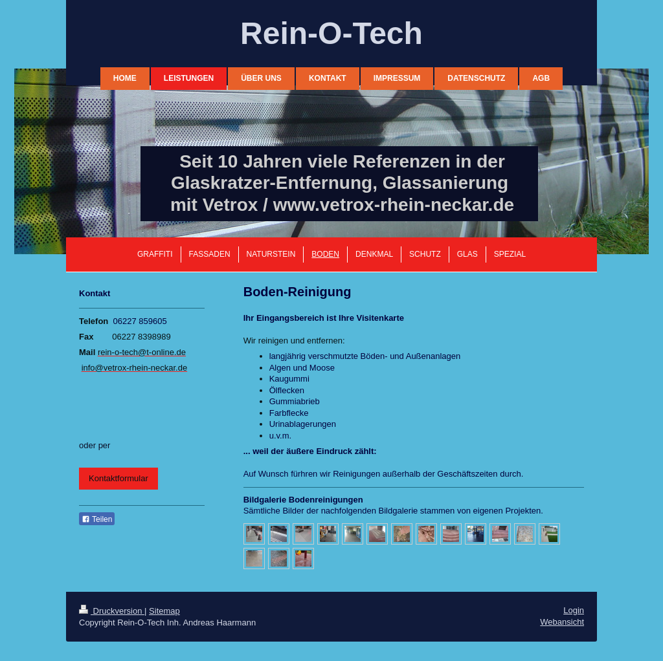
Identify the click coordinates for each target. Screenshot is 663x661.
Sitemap (164, 611)
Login (573, 610)
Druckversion (111, 611)
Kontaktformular (118, 478)
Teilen (97, 519)
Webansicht (562, 622)
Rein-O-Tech (331, 33)
